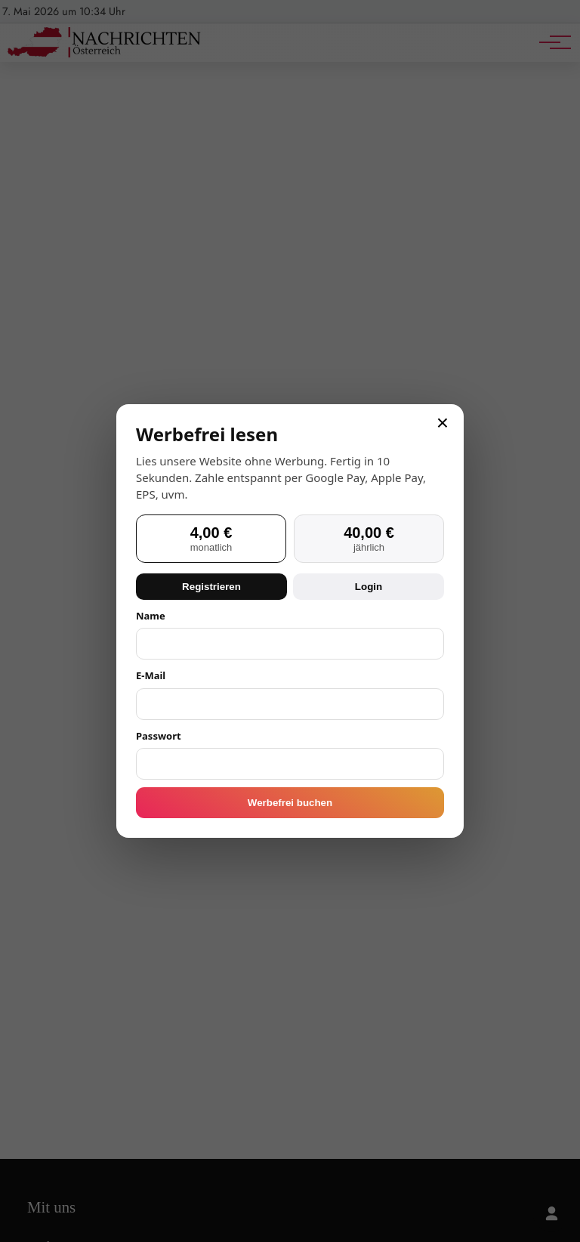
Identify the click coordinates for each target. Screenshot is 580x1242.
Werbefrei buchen (290, 802)
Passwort (158, 736)
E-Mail (150, 675)
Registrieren (211, 586)
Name (150, 616)
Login (368, 586)
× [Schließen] (443, 423)
